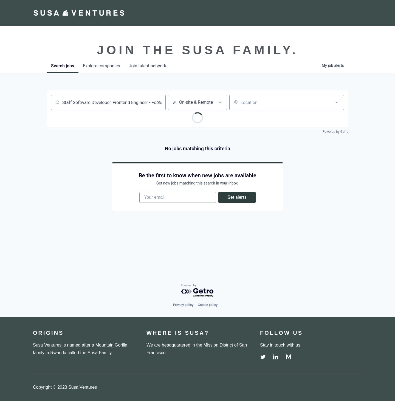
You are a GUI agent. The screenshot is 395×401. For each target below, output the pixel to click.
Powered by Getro (335, 132)
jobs (62, 65)
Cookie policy (208, 305)
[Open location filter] (337, 102)
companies (101, 65)
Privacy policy (183, 305)
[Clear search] (159, 102)
